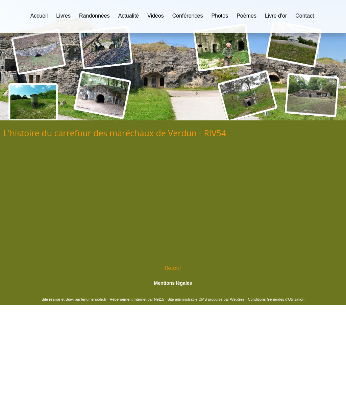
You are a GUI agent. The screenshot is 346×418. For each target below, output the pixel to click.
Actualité (128, 16)
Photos (219, 16)
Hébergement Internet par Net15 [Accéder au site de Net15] (136, 299)
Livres (63, 16)
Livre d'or (276, 16)
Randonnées (94, 16)
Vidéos (155, 16)
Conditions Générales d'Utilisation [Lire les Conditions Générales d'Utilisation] (276, 299)
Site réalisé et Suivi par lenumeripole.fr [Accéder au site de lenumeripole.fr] (74, 299)
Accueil (39, 16)
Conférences (187, 16)
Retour (173, 268)
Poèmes (246, 16)
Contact (304, 16)
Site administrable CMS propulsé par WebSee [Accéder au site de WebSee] (205, 299)
